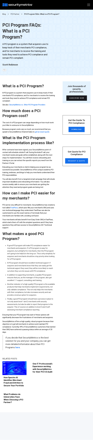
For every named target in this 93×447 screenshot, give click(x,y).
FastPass (14, 209)
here (17, 348)
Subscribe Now (76, 99)
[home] (18, 5)
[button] (88, 5)
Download (77, 131)
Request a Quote (76, 162)
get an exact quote (42, 133)
